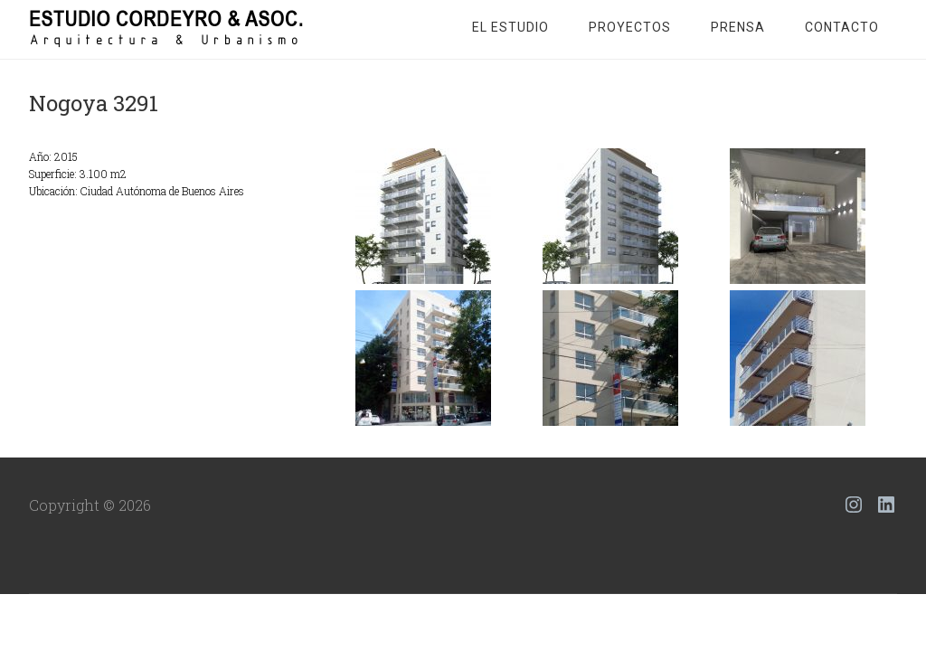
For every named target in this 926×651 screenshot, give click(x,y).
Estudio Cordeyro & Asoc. (173, 27)
